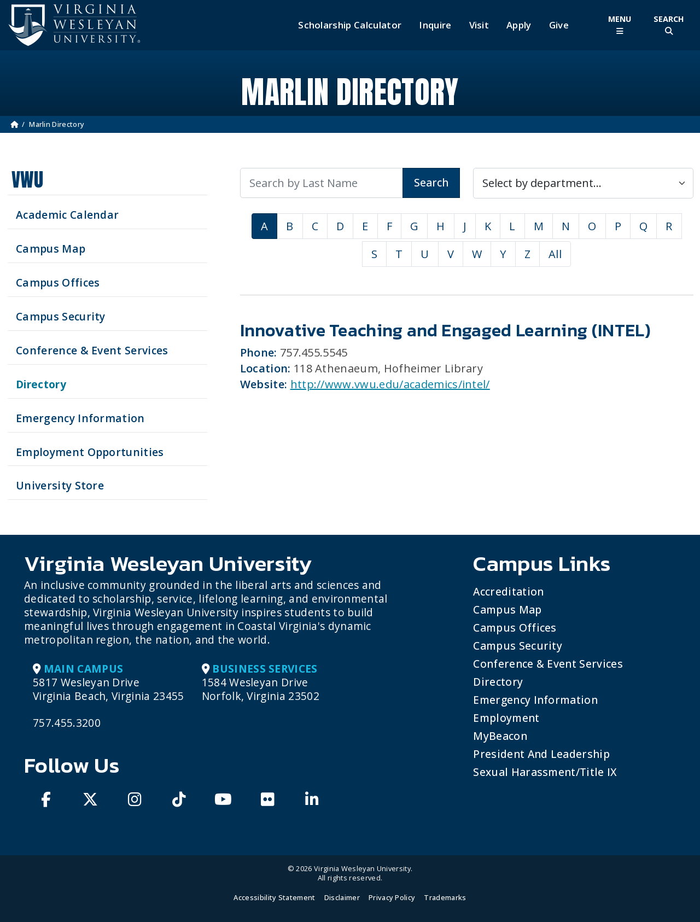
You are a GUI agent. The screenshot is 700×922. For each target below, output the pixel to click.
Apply (519, 25)
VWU (27, 180)
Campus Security (517, 645)
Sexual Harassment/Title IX (545, 772)
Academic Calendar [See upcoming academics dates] (67, 214)
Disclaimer (342, 897)
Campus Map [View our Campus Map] (50, 248)
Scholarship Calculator (349, 25)
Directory (498, 681)
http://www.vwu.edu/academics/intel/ (390, 384)
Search (431, 182)
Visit (479, 25)
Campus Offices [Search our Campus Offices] (58, 282)
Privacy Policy (392, 897)
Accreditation (508, 591)
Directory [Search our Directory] (41, 384)
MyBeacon (500, 735)
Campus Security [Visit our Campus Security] (61, 316)
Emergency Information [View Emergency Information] (80, 418)
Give (559, 25)
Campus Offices (514, 627)
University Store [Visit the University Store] (60, 485)
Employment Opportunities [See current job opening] (90, 452)
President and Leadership (541, 753)
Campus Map (507, 609)
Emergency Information (535, 699)
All (555, 254)
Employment (506, 717)
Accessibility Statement (274, 897)
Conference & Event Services (548, 663)
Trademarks (445, 897)
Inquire (435, 25)
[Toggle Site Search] (668, 25)
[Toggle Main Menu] (619, 25)
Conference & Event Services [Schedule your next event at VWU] (92, 350)
